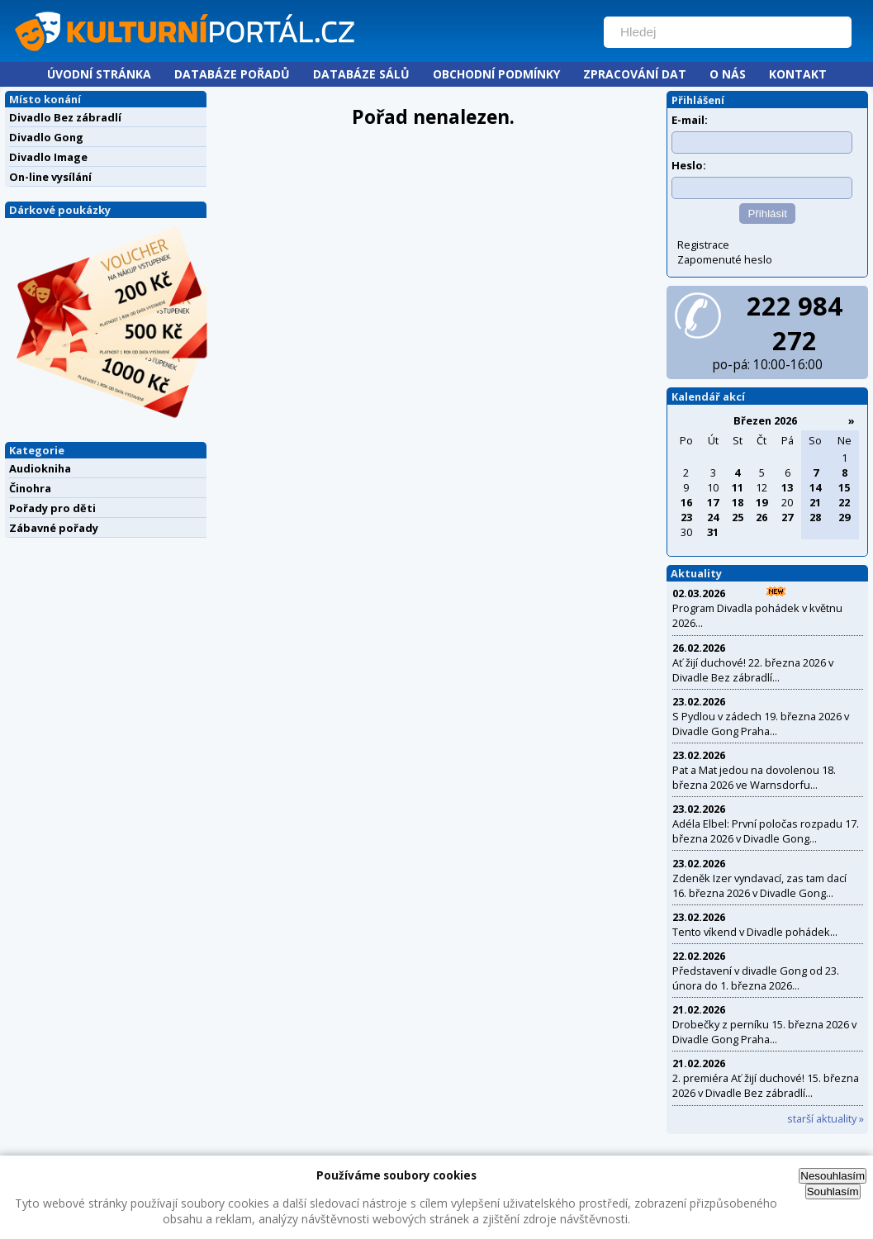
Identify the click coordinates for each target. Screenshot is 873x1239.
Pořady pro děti (52, 508)
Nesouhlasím (832, 1176)
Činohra (30, 488)
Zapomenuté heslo (724, 259)
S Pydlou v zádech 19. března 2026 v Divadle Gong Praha (760, 723)
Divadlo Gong (46, 137)
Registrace (703, 244)
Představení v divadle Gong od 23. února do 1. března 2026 (755, 978)
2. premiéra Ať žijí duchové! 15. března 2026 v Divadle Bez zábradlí (765, 1085)
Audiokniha (40, 468)
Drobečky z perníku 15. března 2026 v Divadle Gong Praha (764, 1032)
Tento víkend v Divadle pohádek (751, 931)
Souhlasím (833, 1191)
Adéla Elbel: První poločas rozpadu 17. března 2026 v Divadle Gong (765, 831)
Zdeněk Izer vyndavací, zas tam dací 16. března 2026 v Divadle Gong (759, 885)
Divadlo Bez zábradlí (65, 117)
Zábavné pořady (53, 527)
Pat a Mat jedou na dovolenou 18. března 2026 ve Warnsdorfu (754, 777)
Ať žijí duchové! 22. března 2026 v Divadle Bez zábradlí (752, 670)
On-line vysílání (50, 176)
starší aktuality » (825, 1118)
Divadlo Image (48, 157)
